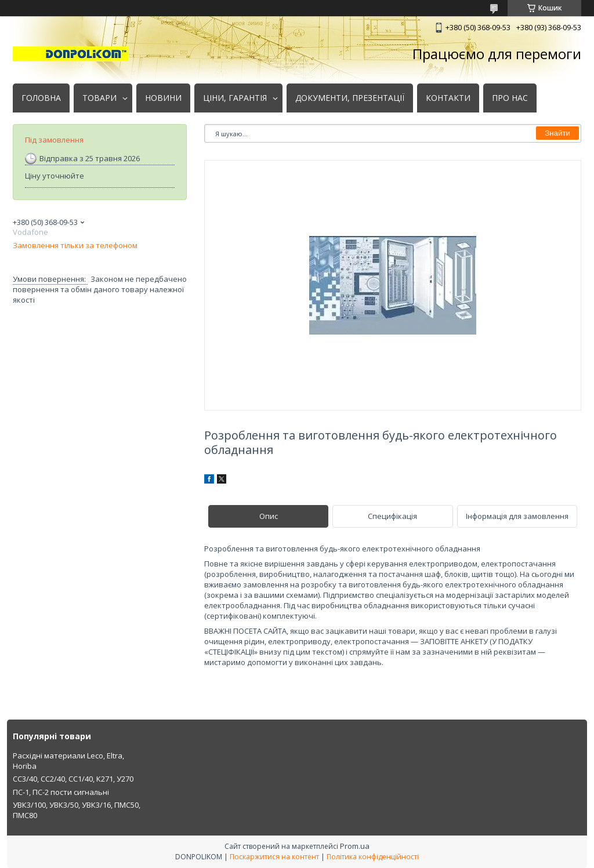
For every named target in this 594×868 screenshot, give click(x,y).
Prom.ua (355, 846)
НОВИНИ (163, 98)
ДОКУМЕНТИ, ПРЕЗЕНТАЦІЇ (349, 98)
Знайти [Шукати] (557, 133)
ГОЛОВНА (41, 98)
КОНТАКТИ (448, 98)
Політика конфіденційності (373, 857)
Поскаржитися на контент (274, 857)
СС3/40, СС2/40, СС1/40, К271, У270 (73, 778)
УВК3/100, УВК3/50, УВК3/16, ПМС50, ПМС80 (76, 810)
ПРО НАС (510, 98)
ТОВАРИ (99, 98)
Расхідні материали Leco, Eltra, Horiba (68, 760)
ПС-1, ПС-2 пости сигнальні (61, 792)
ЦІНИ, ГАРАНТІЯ (235, 98)
